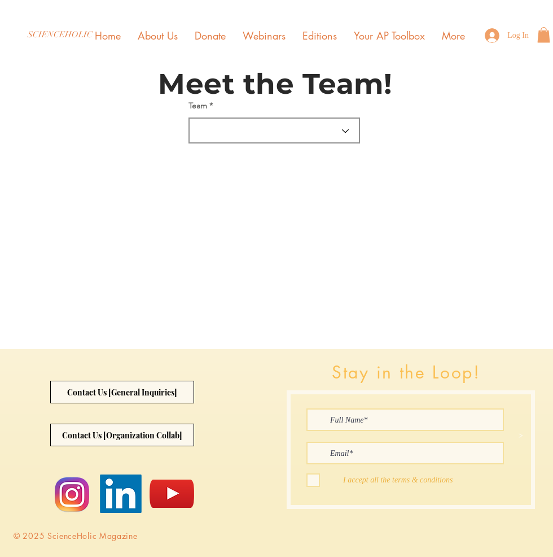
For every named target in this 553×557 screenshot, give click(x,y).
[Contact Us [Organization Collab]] (122, 435)
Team (197, 106)
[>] (521, 435)
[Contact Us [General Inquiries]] (122, 392)
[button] (543, 34)
